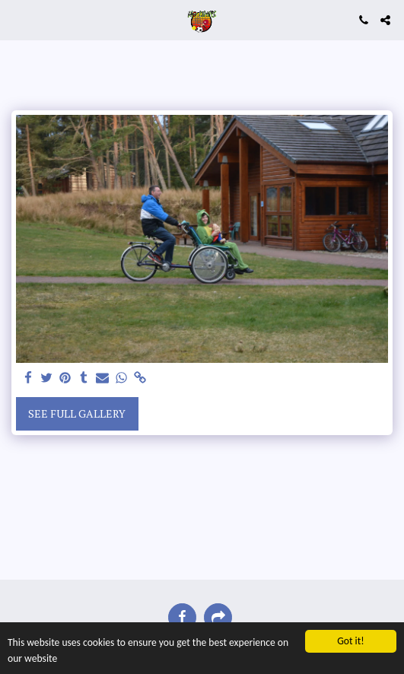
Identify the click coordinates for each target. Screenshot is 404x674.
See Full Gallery (77, 413)
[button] (17, 19)
